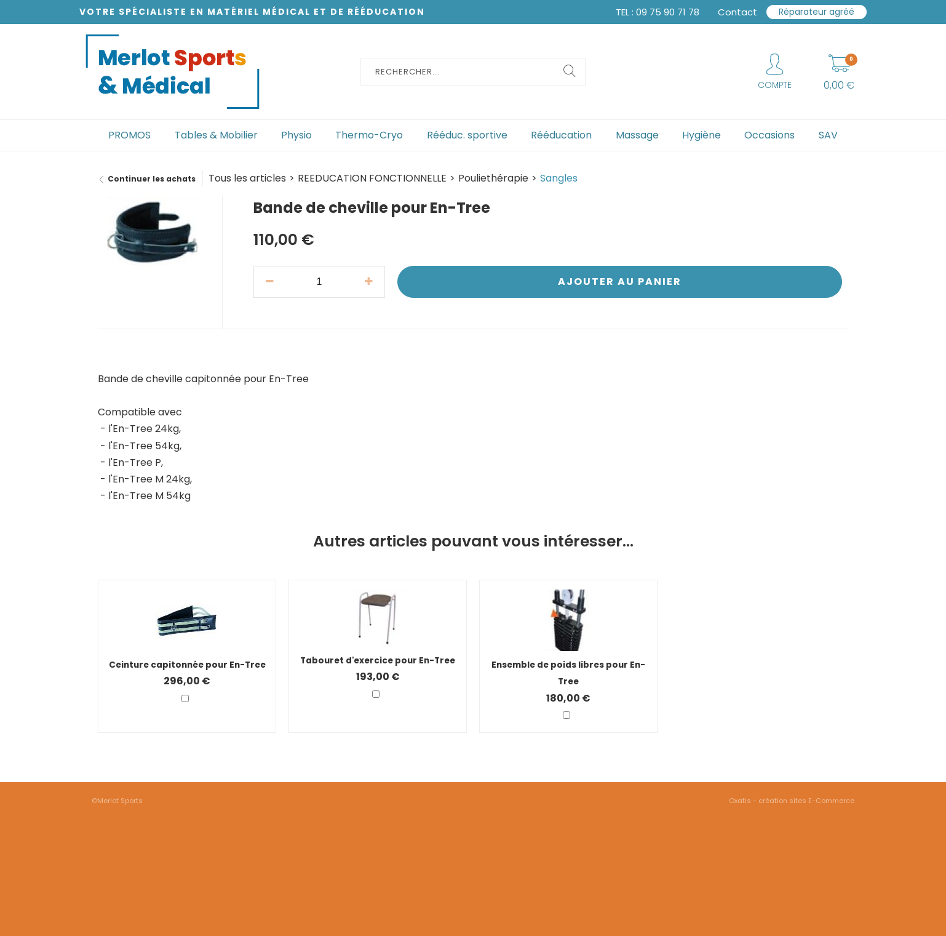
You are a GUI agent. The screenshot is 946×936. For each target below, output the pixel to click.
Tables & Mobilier (216, 135)
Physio (296, 135)
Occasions (769, 135)
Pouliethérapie (493, 178)
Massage (637, 135)
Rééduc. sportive (467, 135)
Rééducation (561, 135)
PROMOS (129, 135)
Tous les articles (247, 178)
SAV (828, 135)
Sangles (559, 178)
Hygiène (701, 135)
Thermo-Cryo (369, 135)
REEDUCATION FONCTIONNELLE (372, 178)
